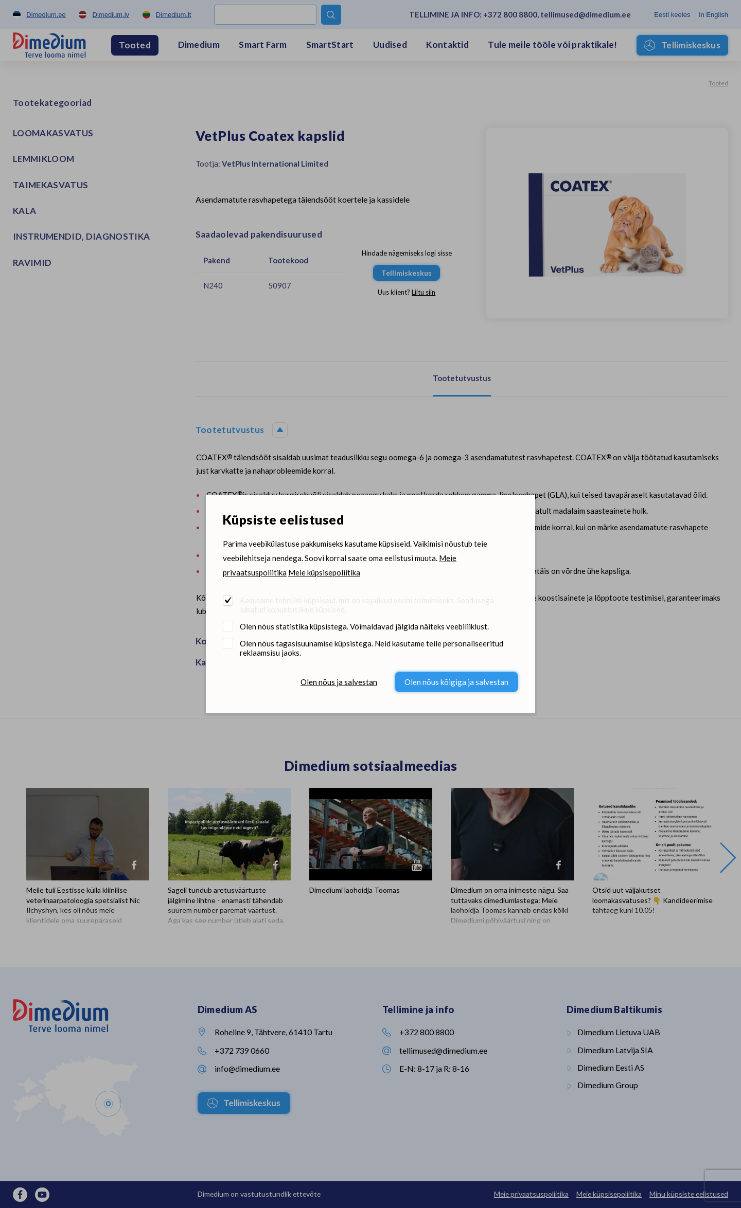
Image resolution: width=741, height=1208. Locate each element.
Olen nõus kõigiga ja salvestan (456, 682)
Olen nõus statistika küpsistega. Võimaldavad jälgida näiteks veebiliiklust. (364, 626)
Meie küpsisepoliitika (324, 572)
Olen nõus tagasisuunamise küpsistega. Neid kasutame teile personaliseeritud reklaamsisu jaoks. (371, 648)
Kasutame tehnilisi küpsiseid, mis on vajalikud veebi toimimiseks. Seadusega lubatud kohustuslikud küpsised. (367, 605)
